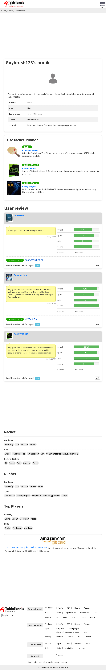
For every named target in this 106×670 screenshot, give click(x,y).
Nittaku (24, 444)
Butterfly (9, 444)
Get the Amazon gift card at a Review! (26, 547)
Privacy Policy (32, 662)
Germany (24, 518)
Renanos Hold (20, 275)
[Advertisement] (53, 33)
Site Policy (43, 662)
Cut (42, 453)
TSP (17, 444)
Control (26, 463)
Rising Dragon (29, 186)
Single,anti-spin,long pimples (46, 495)
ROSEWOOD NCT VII (34, 260)
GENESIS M (19, 215)
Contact (64, 662)
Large (64, 495)
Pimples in (10, 495)
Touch (35, 463)
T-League (59, 655)
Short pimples (23, 495)
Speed (12, 463)
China (7, 518)
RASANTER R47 (29, 168)
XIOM (40, 486)
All (6, 463)
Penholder (17, 528)
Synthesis (59, 636)
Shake (7, 453)
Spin (19, 463)
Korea (33, 518)
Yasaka (33, 444)
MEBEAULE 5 (31, 319)
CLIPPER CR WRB (30, 150)
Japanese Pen (19, 453)
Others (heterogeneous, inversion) (62, 453)
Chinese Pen (33, 453)
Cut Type (28, 528)
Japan (15, 518)
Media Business (53, 662)
